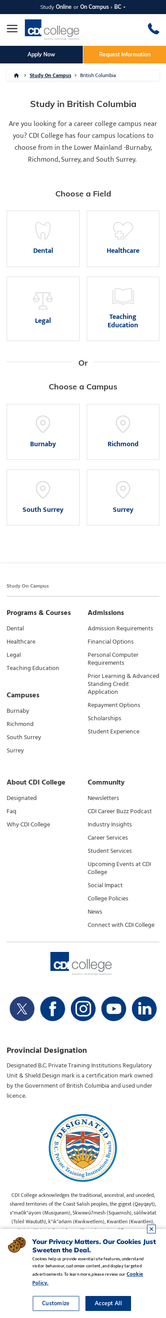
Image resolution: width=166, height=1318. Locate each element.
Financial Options (111, 642)
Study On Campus (50, 75)
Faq (11, 811)
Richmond (20, 724)
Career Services (108, 838)
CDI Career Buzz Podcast (120, 811)
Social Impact (105, 885)
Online (64, 7)
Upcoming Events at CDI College (119, 868)
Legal (14, 655)
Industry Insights (110, 825)
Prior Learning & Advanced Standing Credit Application (123, 684)
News (95, 912)
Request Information (125, 54)
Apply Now (41, 54)
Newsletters (103, 798)
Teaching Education (33, 668)
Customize (56, 1303)
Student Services (110, 851)
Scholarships (104, 718)
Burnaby (18, 711)
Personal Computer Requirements (113, 659)
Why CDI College (28, 825)
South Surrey (24, 737)
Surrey (15, 751)
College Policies (108, 899)
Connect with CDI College (121, 925)
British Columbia (98, 75)
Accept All (108, 1303)
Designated (22, 798)
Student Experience (113, 732)
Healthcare (21, 642)
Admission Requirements (120, 629)
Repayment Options (114, 705)
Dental (15, 629)
